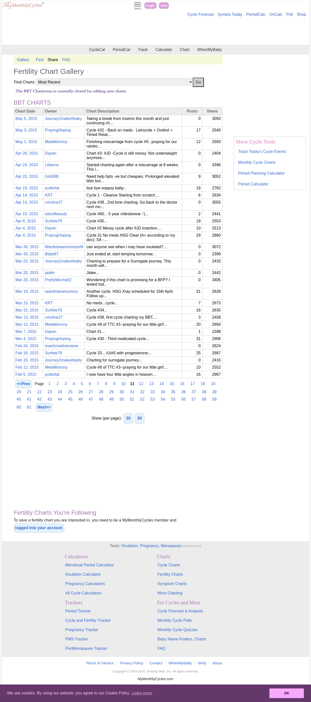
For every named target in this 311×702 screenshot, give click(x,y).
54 (163, 399)
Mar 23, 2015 (27, 261)
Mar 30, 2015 (27, 247)
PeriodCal (121, 50)
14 (162, 384)
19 (213, 384)
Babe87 (51, 254)
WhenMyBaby (209, 50)
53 (152, 399)
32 (142, 392)
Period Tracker (78, 611)
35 (173, 392)
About (217, 663)
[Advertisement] (155, 31)
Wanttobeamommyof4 (64, 247)
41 (29, 399)
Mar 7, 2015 (26, 331)
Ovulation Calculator (83, 574)
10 (123, 384)
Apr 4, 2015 (26, 228)
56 (183, 399)
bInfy (202, 663)
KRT (49, 195)
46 (80, 399)
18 (203, 384)
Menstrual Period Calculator (89, 565)
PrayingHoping (58, 130)
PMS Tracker (76, 639)
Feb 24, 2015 (27, 346)
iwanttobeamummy (61, 291)
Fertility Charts (170, 574)
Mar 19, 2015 (27, 291)
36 (183, 392)
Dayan (50, 153)
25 (70, 392)
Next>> (43, 407)
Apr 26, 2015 (27, 153)
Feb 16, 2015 (27, 360)
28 (101, 392)
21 (29, 392)
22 (39, 392)
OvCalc (275, 14)
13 (151, 384)
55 (173, 399)
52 (142, 399)
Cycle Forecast (200, 14)
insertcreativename (61, 346)
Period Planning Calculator (261, 173)
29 (111, 392)
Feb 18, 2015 (27, 353)
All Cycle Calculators (83, 593)
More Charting (169, 593)
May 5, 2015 (26, 118)
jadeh (49, 273)
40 (19, 399)
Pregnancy (149, 546)
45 (70, 399)
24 (60, 392)
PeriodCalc (255, 14)
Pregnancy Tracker (81, 630)
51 (132, 399)
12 (141, 384)
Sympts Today (230, 14)
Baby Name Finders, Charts (181, 639)
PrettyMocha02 (58, 280)
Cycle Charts (168, 565)
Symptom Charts (172, 584)
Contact (155, 663)
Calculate (164, 50)
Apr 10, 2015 (27, 214)
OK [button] (286, 693)
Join (164, 5)
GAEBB (51, 176)
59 (214, 399)
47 (91, 399)
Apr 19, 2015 (27, 188)
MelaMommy (56, 142)
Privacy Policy (131, 663)
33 (152, 392)
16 (182, 384)
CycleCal (97, 50)
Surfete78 (53, 221)
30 (121, 392)
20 (19, 392)
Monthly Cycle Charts (257, 162)
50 (121, 399)
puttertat (52, 188)
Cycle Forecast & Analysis (180, 611)
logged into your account (38, 528)
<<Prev (23, 384)
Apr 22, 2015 (27, 176)
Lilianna (51, 165)
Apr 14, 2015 (27, 195)
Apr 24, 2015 (27, 165)
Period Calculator (253, 184)
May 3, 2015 (26, 130)
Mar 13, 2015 (27, 317)
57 (194, 399)
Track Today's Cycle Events (262, 151)
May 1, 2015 (26, 142)
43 (50, 399)
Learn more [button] (142, 693)
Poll (289, 14)
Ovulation (129, 546)
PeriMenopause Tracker (86, 648)
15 (172, 384)
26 (80, 392)
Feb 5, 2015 (26, 374)
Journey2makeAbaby (63, 118)
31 (132, 392)
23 (50, 392)
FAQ (66, 60)
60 (19, 407)
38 (204, 392)
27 (91, 392)
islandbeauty (56, 214)
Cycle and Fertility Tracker (88, 620)
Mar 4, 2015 (26, 339)
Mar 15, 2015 (27, 303)
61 (29, 407)
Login (150, 5)
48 (101, 399)
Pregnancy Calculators (85, 584)
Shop (301, 14)
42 (39, 399)
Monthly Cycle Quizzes (177, 630)
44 (60, 399)
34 (163, 392)
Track (142, 50)
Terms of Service (100, 663)
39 (214, 392)
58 (204, 399)
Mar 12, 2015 (27, 324)
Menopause (171, 546)
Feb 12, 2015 (27, 367)
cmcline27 (54, 202)
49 (111, 399)
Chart (184, 50)
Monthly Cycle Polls (174, 620)
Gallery (23, 60)
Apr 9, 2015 (26, 221)
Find (40, 60)
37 (194, 392)
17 (192, 384)
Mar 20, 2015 (27, 273)
